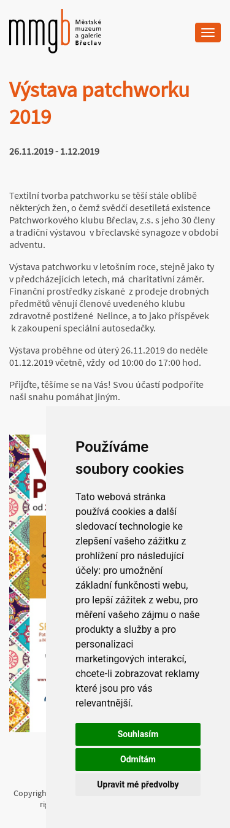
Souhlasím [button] (138, 734)
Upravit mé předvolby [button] (137, 784)
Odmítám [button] (138, 759)
